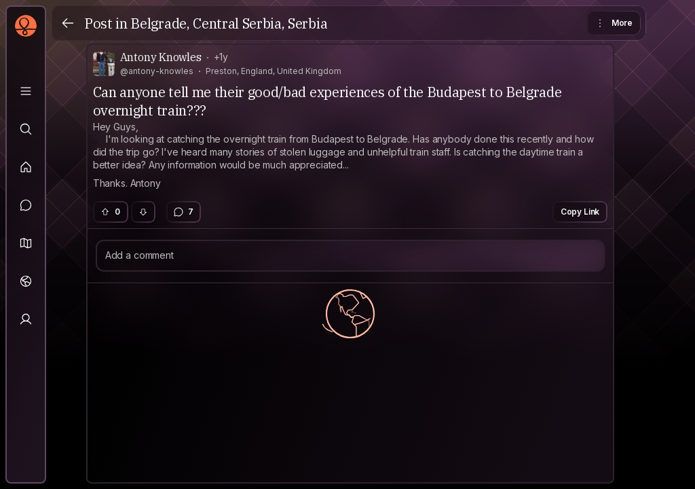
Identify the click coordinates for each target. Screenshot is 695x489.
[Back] (68, 23)
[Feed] (26, 167)
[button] (26, 243)
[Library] (26, 91)
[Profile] (26, 319)
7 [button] (183, 211)
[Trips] (26, 281)
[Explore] (26, 129)
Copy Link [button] (580, 211)
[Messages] (26, 205)
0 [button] (110, 211)
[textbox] (350, 155)
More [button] (613, 23)
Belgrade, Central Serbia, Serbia (228, 23)
